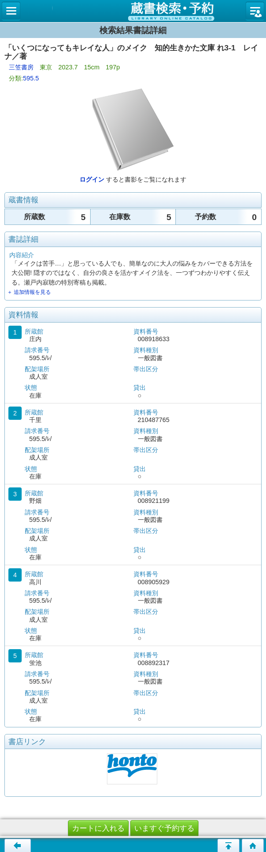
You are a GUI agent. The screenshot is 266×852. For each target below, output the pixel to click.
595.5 (31, 78)
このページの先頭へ (228, 845)
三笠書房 (21, 67)
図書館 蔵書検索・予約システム (133, 11)
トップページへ (253, 845)
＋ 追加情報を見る (29, 292)
